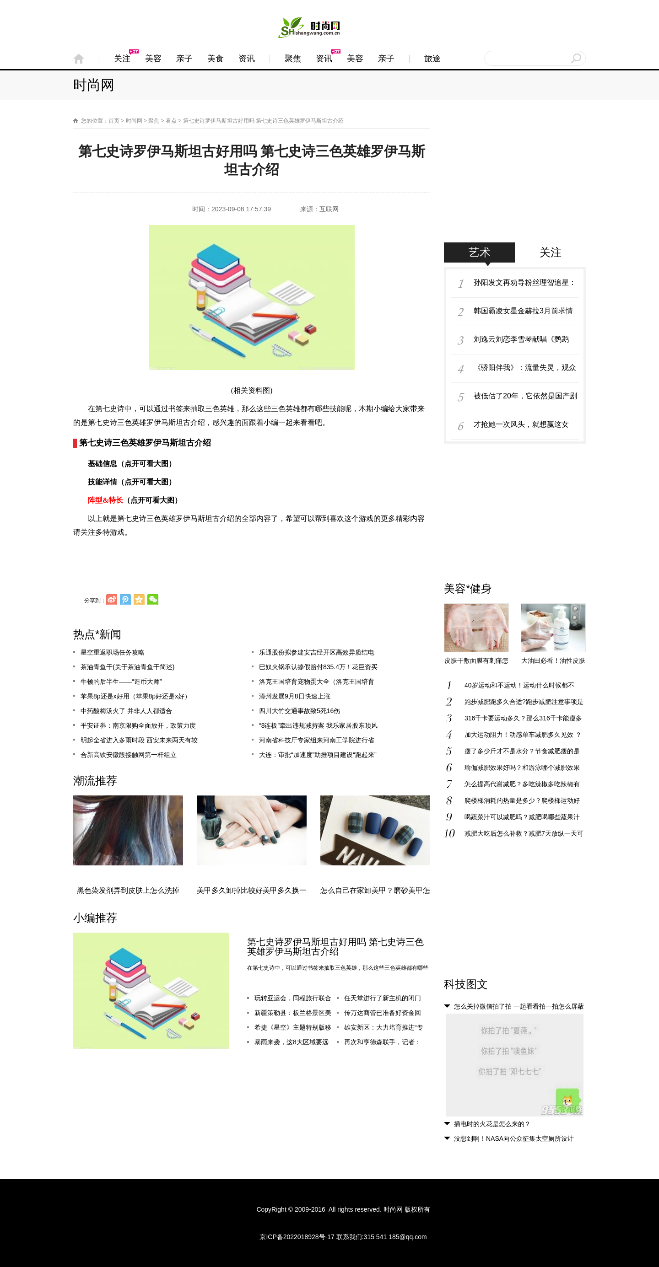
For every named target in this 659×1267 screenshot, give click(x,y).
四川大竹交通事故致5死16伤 (299, 711)
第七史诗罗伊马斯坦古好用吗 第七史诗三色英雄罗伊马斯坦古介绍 (335, 946)
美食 (215, 58)
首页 (113, 121)
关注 (122, 58)
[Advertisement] (514, 185)
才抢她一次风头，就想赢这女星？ (521, 429)
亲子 (184, 58)
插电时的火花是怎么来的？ (492, 1123)
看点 (171, 121)
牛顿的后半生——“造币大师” (121, 682)
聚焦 (293, 58)
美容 (153, 58)
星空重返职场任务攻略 (113, 652)
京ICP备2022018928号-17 (296, 1236)
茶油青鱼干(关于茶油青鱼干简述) (127, 667)
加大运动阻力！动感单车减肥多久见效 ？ (523, 734)
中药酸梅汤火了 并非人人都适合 (126, 711)
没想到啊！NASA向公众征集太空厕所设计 (514, 1138)
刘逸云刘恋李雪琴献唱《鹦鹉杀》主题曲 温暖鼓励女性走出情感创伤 (526, 344)
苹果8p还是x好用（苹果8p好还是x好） (136, 696)
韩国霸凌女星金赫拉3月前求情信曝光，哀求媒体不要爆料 (523, 315)
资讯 (246, 58)
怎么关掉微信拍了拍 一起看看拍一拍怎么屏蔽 (519, 1006)
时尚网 (93, 84)
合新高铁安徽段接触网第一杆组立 (129, 755)
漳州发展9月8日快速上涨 (294, 696)
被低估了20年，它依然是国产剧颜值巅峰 (525, 400)
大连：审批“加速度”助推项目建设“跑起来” (318, 755)
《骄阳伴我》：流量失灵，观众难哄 (525, 372)
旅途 (432, 58)
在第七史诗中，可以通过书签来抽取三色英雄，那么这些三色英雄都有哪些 (337, 968)
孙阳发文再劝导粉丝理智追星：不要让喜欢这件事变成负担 (525, 287)
